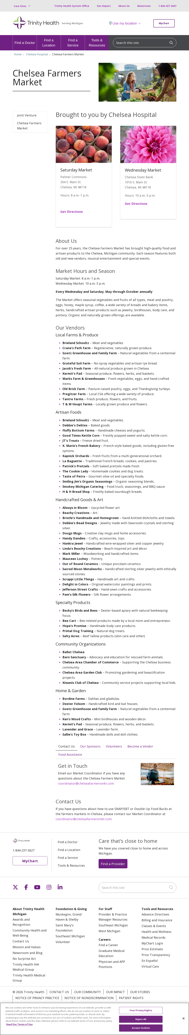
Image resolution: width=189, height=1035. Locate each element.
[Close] (183, 1020)
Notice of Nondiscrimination (89, 998)
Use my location (123, 23)
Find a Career (108, 945)
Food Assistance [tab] (70, 755)
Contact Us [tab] (66, 746)
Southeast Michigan (70, 936)
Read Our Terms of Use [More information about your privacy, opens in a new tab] (19, 1026)
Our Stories (140, 992)
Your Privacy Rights (91, 1004)
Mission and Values (27, 947)
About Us (124, 5)
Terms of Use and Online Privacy (42, 1004)
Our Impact (104, 5)
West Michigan (109, 931)
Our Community (87, 992)
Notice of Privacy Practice (37, 998)
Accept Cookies (141, 1029)
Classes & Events (154, 926)
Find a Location (49, 41)
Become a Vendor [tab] (140, 746)
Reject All (140, 1021)
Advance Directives (155, 915)
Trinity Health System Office (71, 5)
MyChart (164, 23)
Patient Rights (131, 998)
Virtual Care (150, 967)
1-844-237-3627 (167, 5)
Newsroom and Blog (27, 953)
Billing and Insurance (157, 920)
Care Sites (20, 6)
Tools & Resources (97, 41)
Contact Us (21, 942)
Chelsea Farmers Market (29, 125)
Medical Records (153, 938)
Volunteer (63, 942)
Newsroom (144, 5)
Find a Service (73, 41)
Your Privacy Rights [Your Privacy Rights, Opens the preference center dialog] (141, 1012)
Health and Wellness (156, 932)
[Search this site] (144, 42)
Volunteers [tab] (114, 746)
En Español (150, 961)
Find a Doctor (24, 40)
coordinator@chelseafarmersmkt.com (86, 784)
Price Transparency (156, 955)
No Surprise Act (24, 959)
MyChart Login (152, 944)
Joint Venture (27, 115)
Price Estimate (152, 949)
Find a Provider (113, 864)
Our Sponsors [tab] (90, 746)
